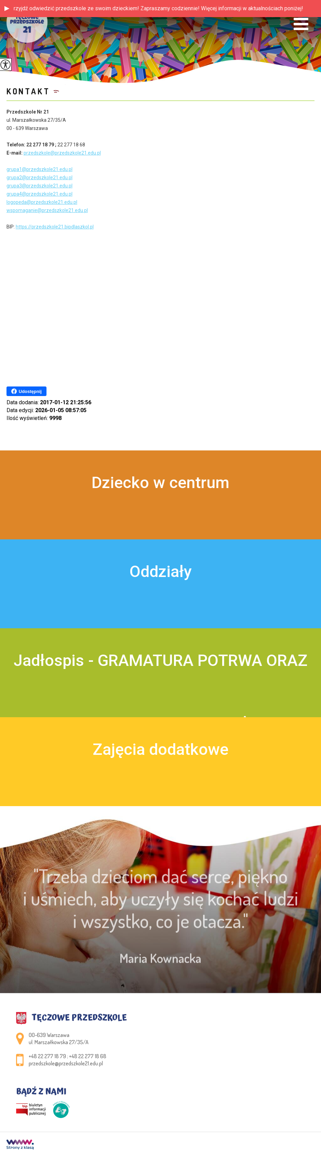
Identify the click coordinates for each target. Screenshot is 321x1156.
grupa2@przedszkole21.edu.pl (39, 177)
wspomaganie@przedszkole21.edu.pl (47, 210)
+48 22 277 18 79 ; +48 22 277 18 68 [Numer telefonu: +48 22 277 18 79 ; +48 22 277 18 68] (67, 1056)
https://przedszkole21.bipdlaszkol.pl (55, 226)
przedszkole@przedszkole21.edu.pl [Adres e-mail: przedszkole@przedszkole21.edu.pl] (66, 1063)
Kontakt (28, 91)
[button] (7, 8)
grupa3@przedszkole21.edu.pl (39, 185)
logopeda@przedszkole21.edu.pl (41, 202)
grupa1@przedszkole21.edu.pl (39, 169)
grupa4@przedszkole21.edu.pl (39, 194)
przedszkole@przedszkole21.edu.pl (62, 153)
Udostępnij (26, 391)
